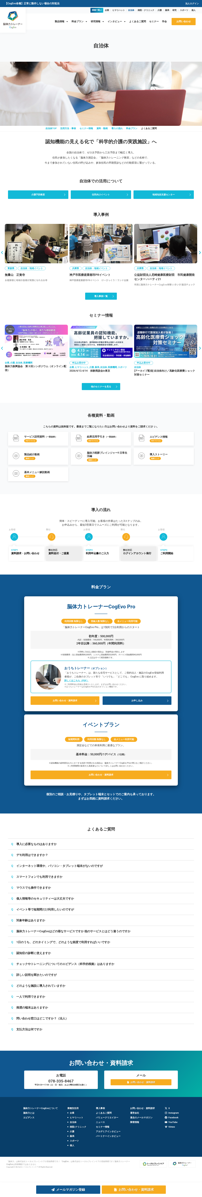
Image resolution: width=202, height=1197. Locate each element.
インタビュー (117, 21)
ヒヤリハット (118, 10)
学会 (164, 21)
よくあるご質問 (137, 21)
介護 (160, 10)
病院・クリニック (146, 10)
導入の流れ (121, 130)
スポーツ (184, 10)
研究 (174, 10)
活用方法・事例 (59, 130)
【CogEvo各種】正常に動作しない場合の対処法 (32, 3)
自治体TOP (37, 130)
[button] (2, 258)
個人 (193, 10)
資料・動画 (102, 130)
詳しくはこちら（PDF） (76, 690)
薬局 (167, 10)
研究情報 (97, 21)
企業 (107, 10)
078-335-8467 (61, 1092)
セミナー (154, 21)
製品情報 (61, 21)
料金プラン (80, 21)
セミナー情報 (81, 130)
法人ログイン (192, 3)
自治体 (131, 10)
